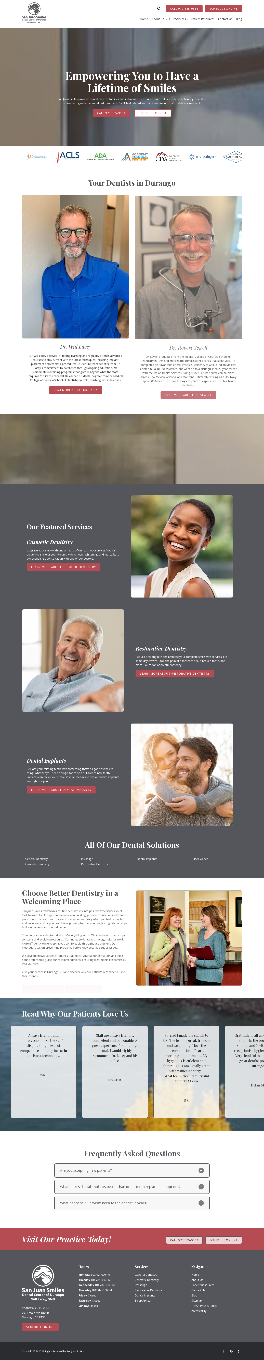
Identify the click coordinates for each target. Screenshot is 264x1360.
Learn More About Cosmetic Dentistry (63, 567)
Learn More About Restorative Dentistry (175, 673)
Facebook (223, 1351)
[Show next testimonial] (238, 1016)
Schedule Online (224, 9)
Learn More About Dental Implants (61, 790)
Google (231, 1351)
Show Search (159, 8)
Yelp (238, 1351)
